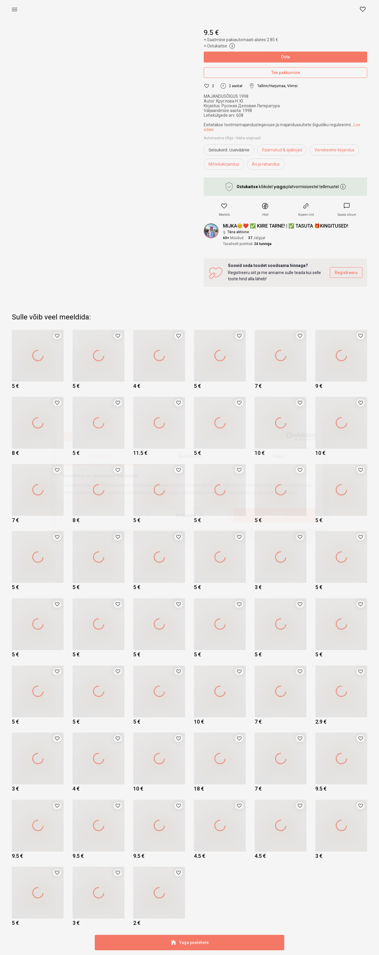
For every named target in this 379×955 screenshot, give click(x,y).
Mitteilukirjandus (223, 164)
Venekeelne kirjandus (334, 150)
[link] (347, 210)
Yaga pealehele (189, 943)
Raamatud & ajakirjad (282, 150)
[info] (230, 151)
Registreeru (346, 273)
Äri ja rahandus (266, 164)
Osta (285, 57)
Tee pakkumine (285, 73)
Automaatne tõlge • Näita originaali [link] (232, 138)
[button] (363, 9)
